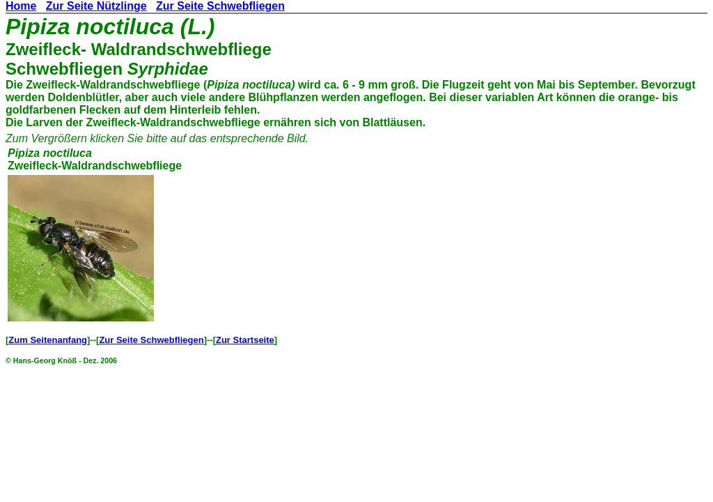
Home (21, 6)
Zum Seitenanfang (47, 340)
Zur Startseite (245, 340)
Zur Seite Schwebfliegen (220, 6)
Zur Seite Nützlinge (96, 6)
